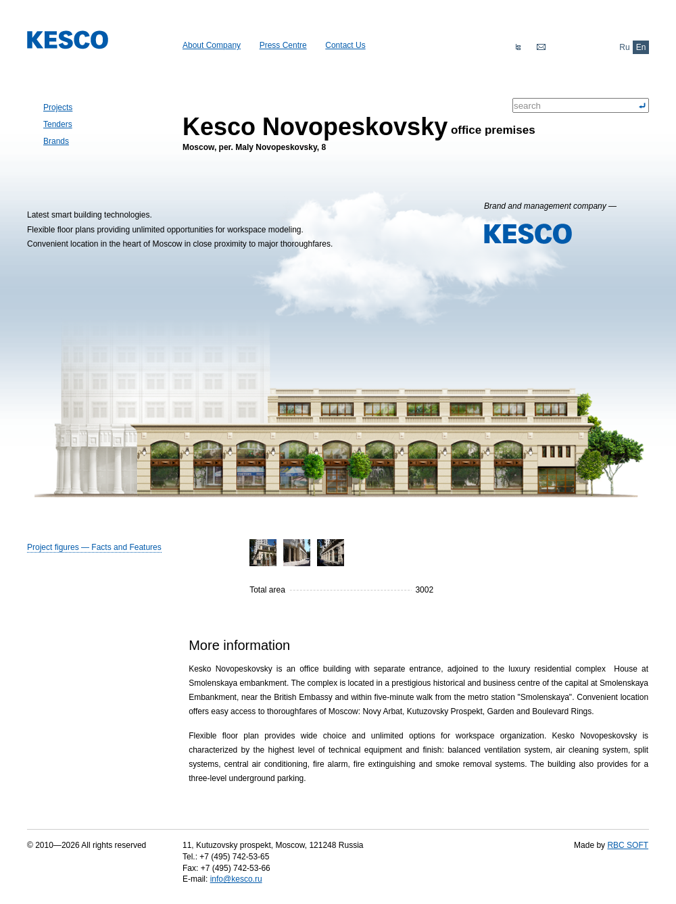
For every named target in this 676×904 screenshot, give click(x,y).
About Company (212, 45)
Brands (56, 141)
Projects (57, 107)
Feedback (541, 47)
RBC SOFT (627, 845)
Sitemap (518, 47)
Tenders (57, 124)
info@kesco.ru (236, 879)
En (641, 47)
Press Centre (283, 45)
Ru (624, 47)
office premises (359, 126)
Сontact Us (345, 45)
